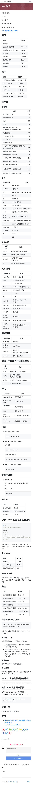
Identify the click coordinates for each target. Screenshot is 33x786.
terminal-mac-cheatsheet (12, 724)
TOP (28, 781)
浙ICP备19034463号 (13, 781)
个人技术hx (6, 1)
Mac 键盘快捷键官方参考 (10, 30)
